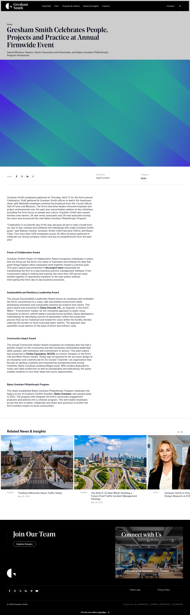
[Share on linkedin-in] (27, 176)
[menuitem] (47, 6)
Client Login (135, 589)
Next (182, 432)
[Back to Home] (51, 574)
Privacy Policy (164, 589)
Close (108, 612)
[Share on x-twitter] (22, 176)
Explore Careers (24, 544)
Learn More (102, 612)
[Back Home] (17, 6)
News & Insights (91, 6)
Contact (170, 6)
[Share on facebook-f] (16, 176)
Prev (178, 432)
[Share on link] (32, 176)
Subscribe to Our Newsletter (139, 571)
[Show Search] (180, 6)
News (143, 178)
